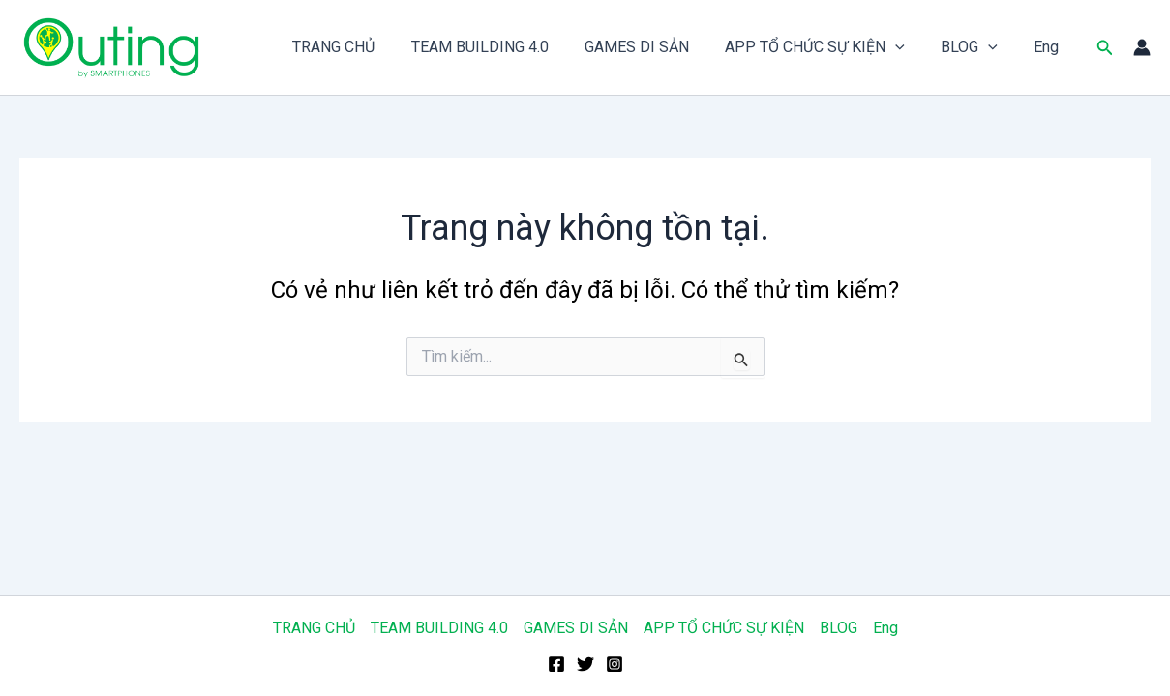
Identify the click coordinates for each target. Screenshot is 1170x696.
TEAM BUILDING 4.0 (503, 47)
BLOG (976, 47)
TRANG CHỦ (362, 47)
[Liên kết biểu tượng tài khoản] (1142, 47)
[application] (908, 47)
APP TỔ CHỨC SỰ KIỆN (828, 47)
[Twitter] (585, 664)
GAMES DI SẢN (655, 47)
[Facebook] (556, 664)
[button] (1105, 48)
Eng (1049, 47)
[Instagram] (614, 664)
